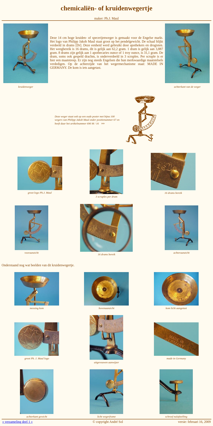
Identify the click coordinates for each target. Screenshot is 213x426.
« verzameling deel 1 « (17, 422)
